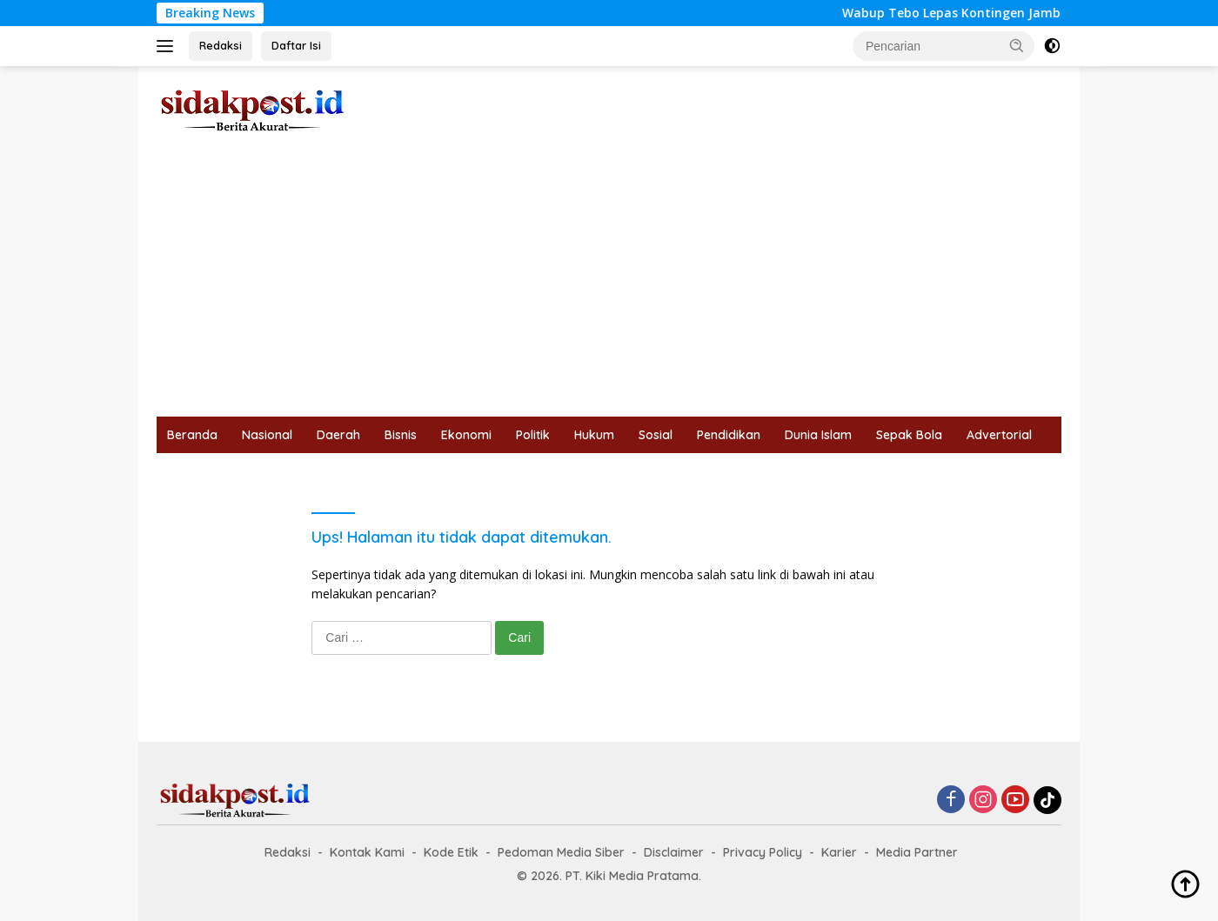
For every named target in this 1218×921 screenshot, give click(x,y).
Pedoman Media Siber (561, 852)
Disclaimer (674, 852)
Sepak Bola (909, 435)
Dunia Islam (818, 435)
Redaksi (220, 45)
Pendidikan (728, 435)
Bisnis (401, 435)
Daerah (338, 435)
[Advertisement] (609, 286)
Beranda (192, 435)
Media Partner (917, 852)
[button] (1017, 45)
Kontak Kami (367, 852)
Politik (533, 435)
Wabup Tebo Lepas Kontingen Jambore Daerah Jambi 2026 (1032, 13)
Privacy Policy (762, 852)
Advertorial (999, 435)
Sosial (656, 435)
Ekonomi (466, 435)
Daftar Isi (296, 45)
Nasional (267, 435)
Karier (839, 852)
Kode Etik (451, 852)
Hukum (594, 435)
